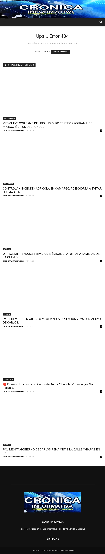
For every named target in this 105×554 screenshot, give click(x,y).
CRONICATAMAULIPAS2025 (13, 130)
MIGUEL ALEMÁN (9, 119)
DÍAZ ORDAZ (8, 184)
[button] (101, 22)
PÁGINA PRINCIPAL (60, 52)
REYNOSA (7, 249)
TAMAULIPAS (8, 379)
